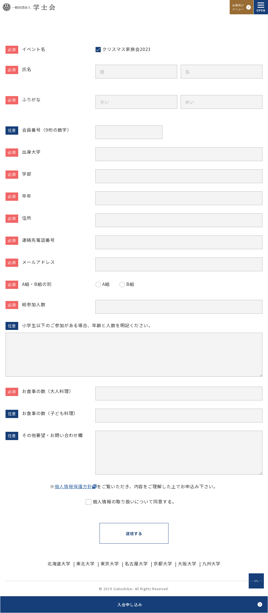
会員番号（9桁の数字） (47, 129)
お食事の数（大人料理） (48, 391)
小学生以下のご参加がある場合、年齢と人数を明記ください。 (87, 325)
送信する (134, 533)
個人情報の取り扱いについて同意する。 (135, 501)
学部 (26, 173)
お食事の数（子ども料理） (50, 413)
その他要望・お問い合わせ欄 (52, 435)
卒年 (26, 195)
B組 (130, 284)
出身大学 (31, 151)
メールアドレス (38, 262)
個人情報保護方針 (73, 486)
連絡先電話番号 (38, 240)
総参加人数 (33, 304)
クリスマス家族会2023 (126, 49)
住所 (26, 218)
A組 (106, 284)
